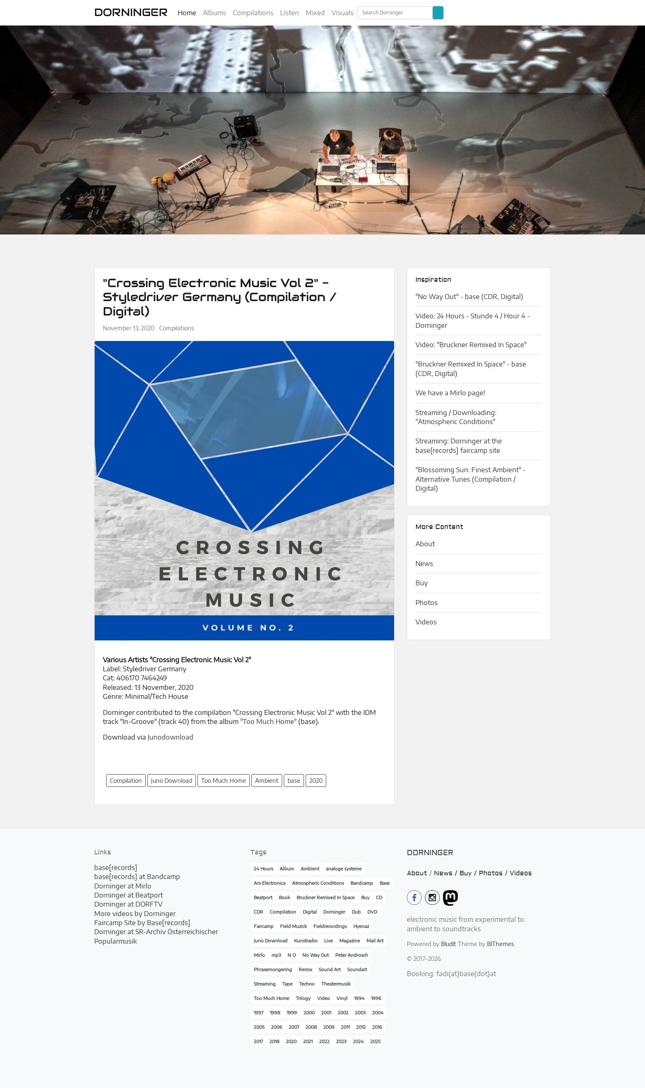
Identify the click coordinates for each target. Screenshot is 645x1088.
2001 (326, 1012)
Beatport (263, 897)
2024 (358, 1041)
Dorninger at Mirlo (122, 886)
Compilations (253, 13)
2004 (377, 1012)
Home (187, 13)
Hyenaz (361, 926)
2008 (311, 1027)
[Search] (395, 12)
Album (287, 868)
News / (446, 873)
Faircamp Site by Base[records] (142, 923)
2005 (259, 1027)
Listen (289, 13)
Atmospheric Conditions (318, 883)
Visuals (343, 13)
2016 (377, 1027)
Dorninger (334, 911)
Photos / (494, 873)
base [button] (294, 780)
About (425, 544)
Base (385, 883)
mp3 (276, 955)
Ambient (310, 868)
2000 (309, 1012)
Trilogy (303, 998)
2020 (291, 1041)
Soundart (357, 969)
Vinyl (342, 998)
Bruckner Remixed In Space (326, 897)
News (424, 563)
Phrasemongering (273, 969)
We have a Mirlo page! (450, 393)
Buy (421, 583)
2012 (361, 1027)
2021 (308, 1041)
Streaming (265, 983)
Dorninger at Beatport (128, 895)
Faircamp (264, 926)
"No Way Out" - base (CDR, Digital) (469, 296)
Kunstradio (306, 940)
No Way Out (315, 955)
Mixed (315, 13)
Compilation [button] (126, 780)
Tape (287, 983)
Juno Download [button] (171, 780)
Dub (356, 911)
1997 (258, 1012)
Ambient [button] (266, 780)
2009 (328, 1027)
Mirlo (259, 955)
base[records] (115, 867)
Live (328, 940)
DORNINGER (131, 12)
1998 (275, 1012)
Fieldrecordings (330, 926)
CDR (258, 911)
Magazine (349, 940)
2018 (274, 1041)
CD (379, 897)
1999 (292, 1012)
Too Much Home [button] (223, 780)
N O (292, 955)
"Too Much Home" (268, 721)
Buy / (469, 873)
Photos (426, 603)
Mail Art (375, 940)
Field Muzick (293, 926)
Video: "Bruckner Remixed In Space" (471, 345)
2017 (258, 1041)
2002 (343, 1012)
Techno (307, 983)
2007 (294, 1027)
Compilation (283, 911)
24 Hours (263, 868)
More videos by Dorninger (135, 913)
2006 (276, 1027)
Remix (305, 969)
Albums (214, 13)
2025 (375, 1041)
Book (284, 897)
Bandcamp (361, 883)
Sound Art (330, 969)
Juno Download (271, 940)
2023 (341, 1041)
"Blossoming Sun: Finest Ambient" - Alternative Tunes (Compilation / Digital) (470, 479)
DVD (372, 911)
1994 (359, 998)
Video (323, 998)
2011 (345, 1027)
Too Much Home (271, 998)
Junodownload (170, 737)
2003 (360, 1012)
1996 (376, 998)
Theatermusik (335, 983)
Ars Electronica (269, 883)
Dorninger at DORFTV (128, 904)
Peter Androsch (351, 955)
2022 (324, 1041)
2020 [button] (315, 780)
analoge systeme (344, 868)
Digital (310, 911)
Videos (426, 622)
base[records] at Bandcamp (137, 876)
